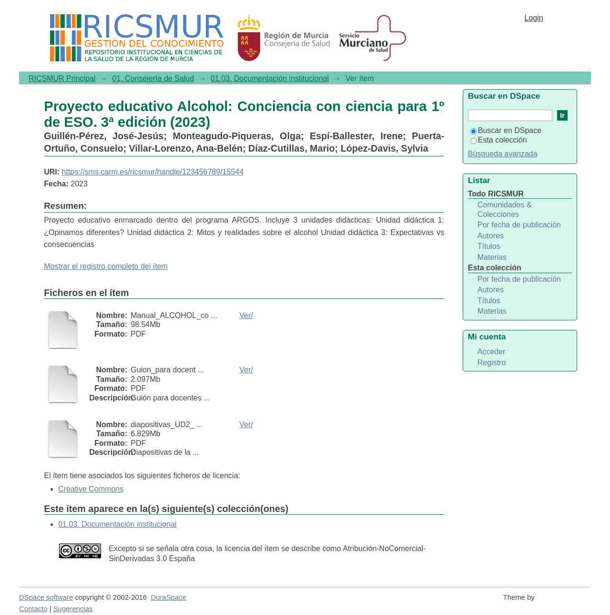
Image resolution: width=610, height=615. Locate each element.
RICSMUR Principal (62, 78)
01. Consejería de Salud (153, 78)
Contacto (33, 609)
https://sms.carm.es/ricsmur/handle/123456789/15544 (153, 172)
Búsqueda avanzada (503, 154)
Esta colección (498, 140)
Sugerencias (73, 609)
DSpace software (46, 597)
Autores (491, 236)
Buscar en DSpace (505, 130)
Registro (492, 363)
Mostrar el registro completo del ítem (106, 266)
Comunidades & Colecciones (505, 209)
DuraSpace (168, 597)
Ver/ (246, 315)
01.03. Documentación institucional (270, 78)
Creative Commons (90, 489)
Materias (492, 257)
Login (533, 18)
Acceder (492, 352)
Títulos (489, 246)
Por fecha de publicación (519, 225)
